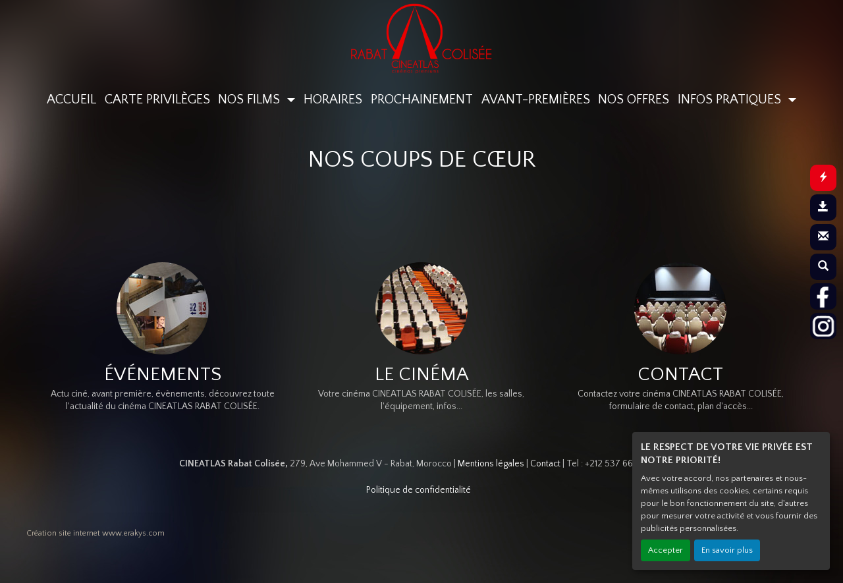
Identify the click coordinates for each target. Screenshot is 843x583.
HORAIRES (333, 99)
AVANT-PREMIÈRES (535, 99)
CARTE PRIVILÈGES (157, 99)
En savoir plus (727, 550)
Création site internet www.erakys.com (95, 533)
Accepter (665, 550)
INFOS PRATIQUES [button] (731, 99)
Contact (545, 463)
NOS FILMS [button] (250, 99)
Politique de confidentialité (418, 490)
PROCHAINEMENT (422, 99)
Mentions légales (491, 463)
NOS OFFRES (633, 99)
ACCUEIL (71, 99)
